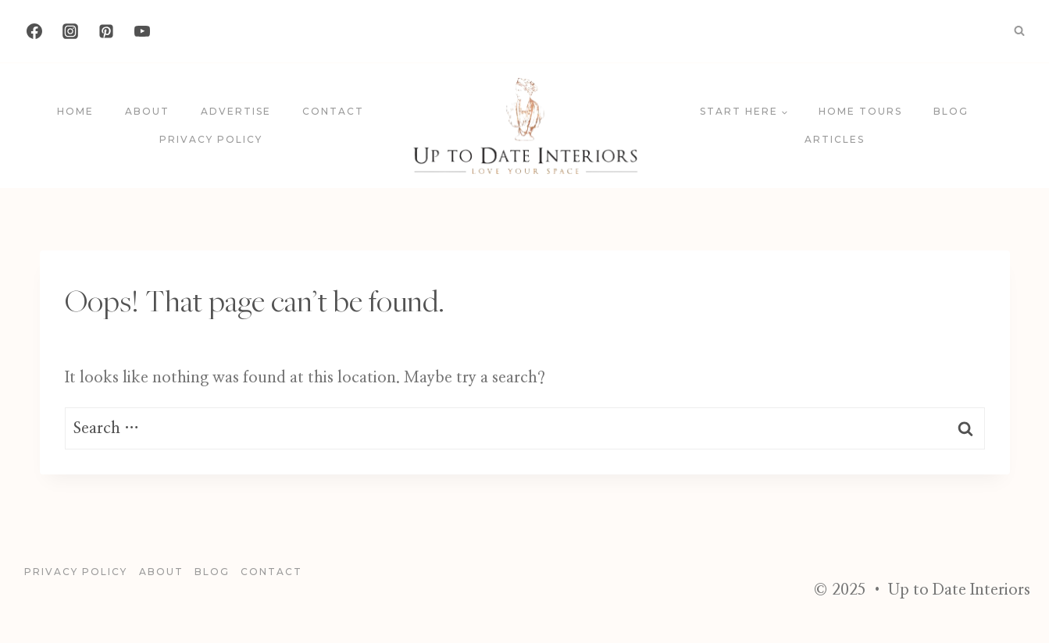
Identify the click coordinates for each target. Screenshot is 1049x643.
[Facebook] (34, 31)
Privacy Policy (210, 139)
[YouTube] (142, 31)
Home (75, 111)
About (147, 111)
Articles (835, 139)
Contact (333, 111)
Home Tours (860, 111)
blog (951, 111)
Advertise (236, 111)
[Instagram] (70, 31)
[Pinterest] (106, 31)
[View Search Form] (1019, 31)
